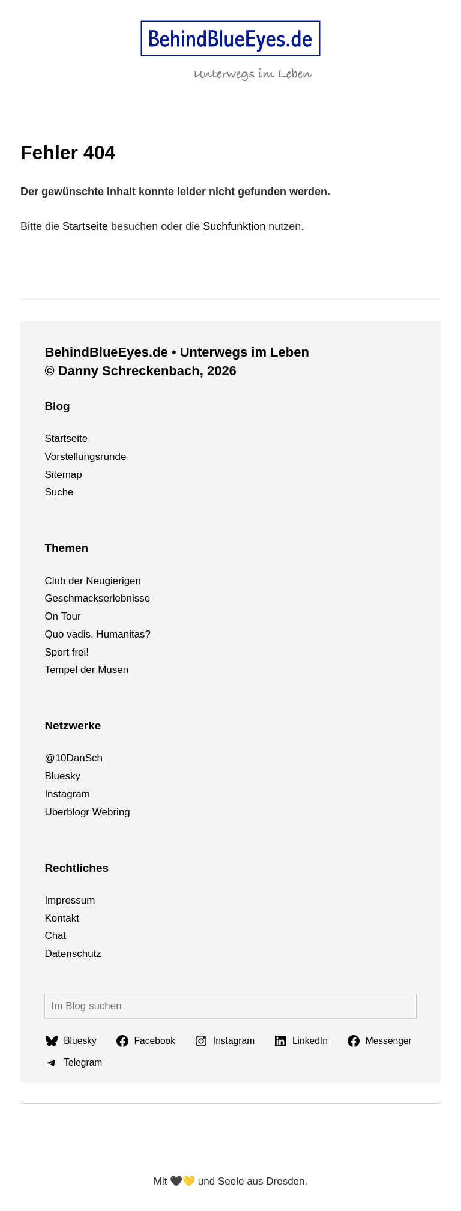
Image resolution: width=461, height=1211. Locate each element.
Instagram (67, 794)
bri (113, 812)
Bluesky (62, 776)
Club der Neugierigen (92, 581)
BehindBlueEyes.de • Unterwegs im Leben (176, 352)
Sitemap (63, 474)
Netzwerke (72, 725)
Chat (55, 935)
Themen (66, 548)
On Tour (62, 616)
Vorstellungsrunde (85, 456)
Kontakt (61, 918)
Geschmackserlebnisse (97, 598)
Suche (58, 492)
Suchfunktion (234, 226)
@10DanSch (73, 758)
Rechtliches (76, 868)
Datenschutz (72, 953)
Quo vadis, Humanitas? (97, 634)
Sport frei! (66, 652)
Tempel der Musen (86, 669)
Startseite (85, 226)
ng (124, 812)
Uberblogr (66, 812)
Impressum (69, 900)
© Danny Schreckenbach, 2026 (140, 370)
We (99, 812)
